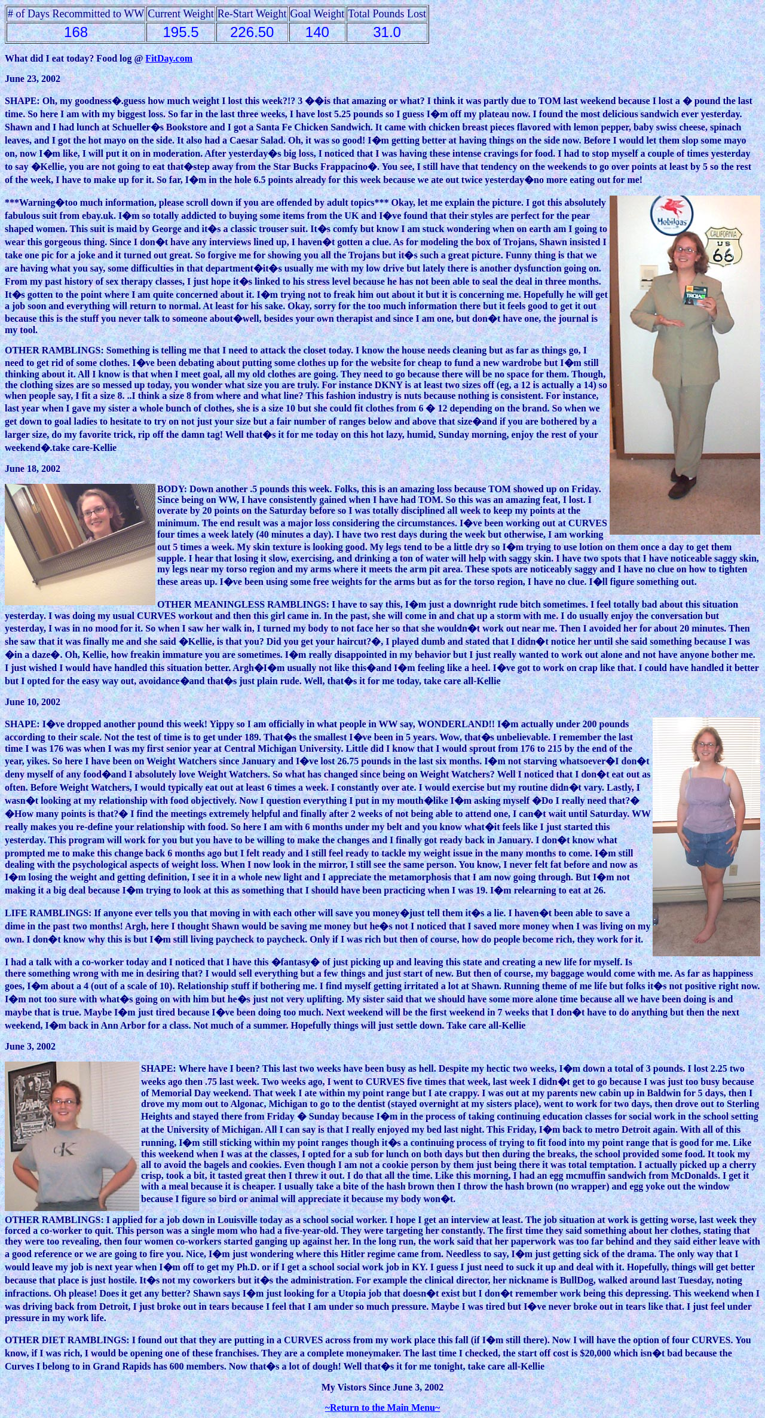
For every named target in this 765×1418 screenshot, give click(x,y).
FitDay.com (168, 58)
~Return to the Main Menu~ (382, 1407)
